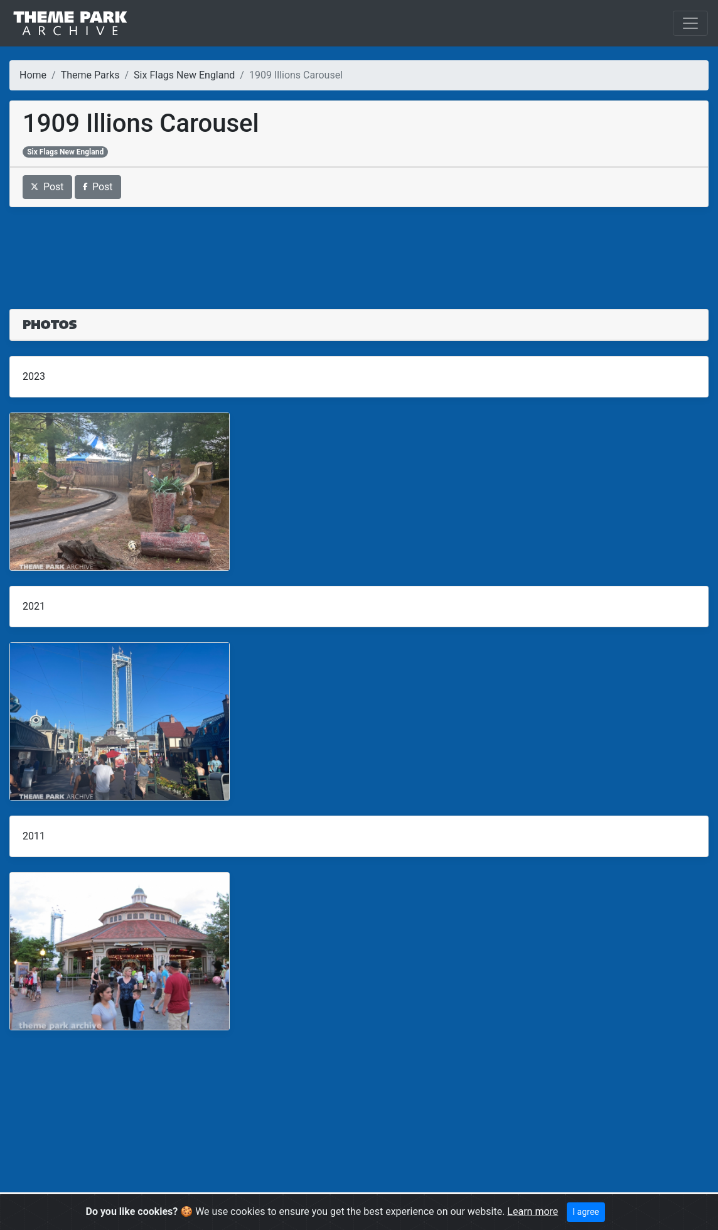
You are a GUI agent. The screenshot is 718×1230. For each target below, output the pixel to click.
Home (32, 75)
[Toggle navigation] (690, 23)
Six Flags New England (184, 75)
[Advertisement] (359, 250)
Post (47, 187)
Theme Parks (90, 75)
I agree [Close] (585, 1212)
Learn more (532, 1211)
